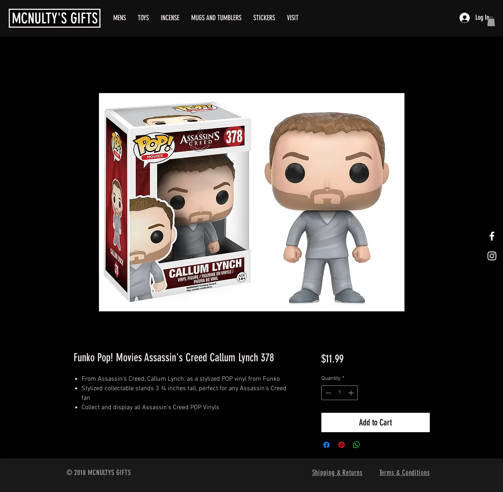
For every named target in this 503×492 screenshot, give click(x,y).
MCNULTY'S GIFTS (55, 18)
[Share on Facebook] (326, 445)
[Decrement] (327, 393)
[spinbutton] (339, 393)
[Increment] (352, 393)
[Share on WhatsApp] (356, 445)
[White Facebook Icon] (492, 236)
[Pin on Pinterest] (341, 445)
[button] (491, 21)
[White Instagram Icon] (492, 256)
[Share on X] (371, 445)
